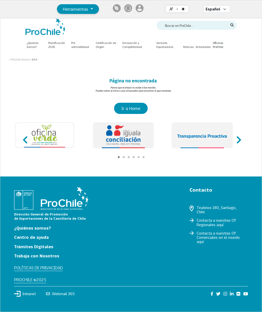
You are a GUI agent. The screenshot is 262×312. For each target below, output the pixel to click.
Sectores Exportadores (164, 45)
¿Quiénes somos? (32, 228)
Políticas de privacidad (38, 267)
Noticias (188, 46)
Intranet (25, 293)
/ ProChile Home (19, 59)
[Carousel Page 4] (134, 157)
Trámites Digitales (33, 246)
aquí (219, 224)
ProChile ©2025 (30, 279)
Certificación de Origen (106, 45)
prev (25, 138)
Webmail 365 (60, 293)
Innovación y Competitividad (132, 45)
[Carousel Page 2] (124, 157)
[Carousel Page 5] (139, 157)
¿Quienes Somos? (32, 45)
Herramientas (76, 9)
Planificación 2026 (56, 45)
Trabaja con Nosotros (36, 255)
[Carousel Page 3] (129, 157)
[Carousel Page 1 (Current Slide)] (119, 157)
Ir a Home (130, 108)
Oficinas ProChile (218, 45)
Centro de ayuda (31, 237)
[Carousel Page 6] (143, 157)
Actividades (203, 46)
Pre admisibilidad (80, 45)
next (237, 138)
